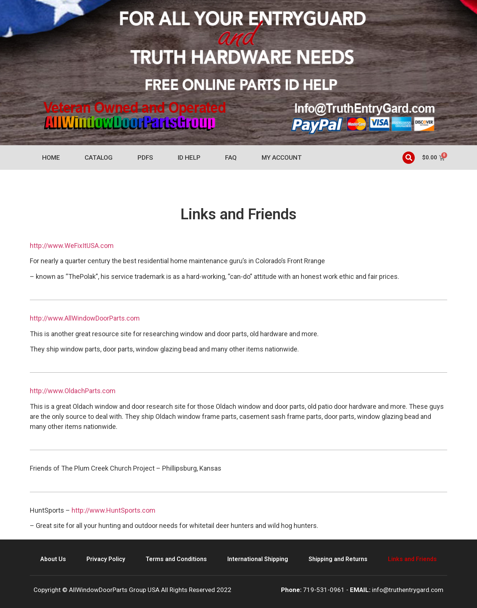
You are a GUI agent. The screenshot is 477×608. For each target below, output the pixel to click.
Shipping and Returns (338, 559)
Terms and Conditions (176, 559)
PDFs (145, 157)
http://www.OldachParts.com (73, 391)
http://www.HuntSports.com (113, 510)
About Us (53, 559)
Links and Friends (412, 559)
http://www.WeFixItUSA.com (72, 245)
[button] (408, 158)
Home (51, 157)
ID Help (189, 157)
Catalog (99, 157)
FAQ (231, 157)
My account (282, 157)
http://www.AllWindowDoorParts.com (85, 318)
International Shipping (257, 559)
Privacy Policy (105, 559)
